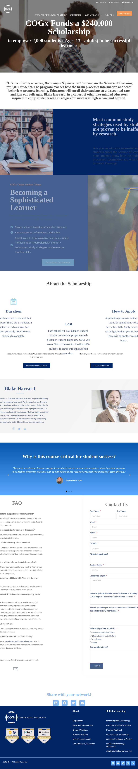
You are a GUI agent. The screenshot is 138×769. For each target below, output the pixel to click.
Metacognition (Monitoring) (117, 734)
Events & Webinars (80, 730)
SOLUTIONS (76, 15)
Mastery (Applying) (114, 730)
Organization (78, 720)
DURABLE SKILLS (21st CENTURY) (51, 15)
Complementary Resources (84, 743)
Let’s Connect (124, 13)
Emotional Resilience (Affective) (119, 739)
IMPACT (109, 15)
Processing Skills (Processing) (118, 720)
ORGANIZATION (93, 15)
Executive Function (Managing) (118, 725)
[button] (66, 491)
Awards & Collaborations (83, 725)
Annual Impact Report (82, 739)
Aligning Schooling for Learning (119, 751)
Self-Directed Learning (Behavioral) (115, 745)
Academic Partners (80, 734)
